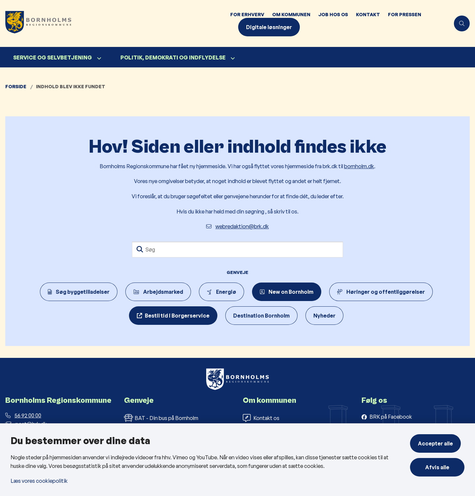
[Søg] (237, 249)
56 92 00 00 (23, 415)
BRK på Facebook (390, 416)
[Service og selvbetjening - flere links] (98, 58)
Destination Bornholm (261, 315)
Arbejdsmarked (158, 291)
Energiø (221, 291)
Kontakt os (261, 418)
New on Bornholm (286, 291)
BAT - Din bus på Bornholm (161, 418)
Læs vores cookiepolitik (39, 480)
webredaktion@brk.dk (237, 226)
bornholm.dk (359, 166)
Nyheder (324, 315)
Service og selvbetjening (52, 57)
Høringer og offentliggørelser (381, 291)
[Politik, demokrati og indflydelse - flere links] (232, 58)
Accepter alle (439, 443)
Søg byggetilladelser (79, 291)
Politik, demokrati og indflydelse (173, 57)
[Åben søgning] (462, 23)
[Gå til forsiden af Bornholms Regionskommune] (113, 23)
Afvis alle (439, 467)
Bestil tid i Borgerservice (177, 315)
